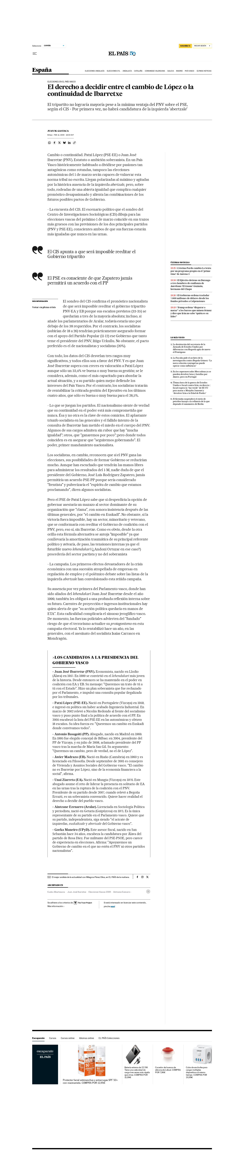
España (42, 70)
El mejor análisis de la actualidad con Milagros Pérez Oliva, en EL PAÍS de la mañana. (90, 877)
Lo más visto (178, 337)
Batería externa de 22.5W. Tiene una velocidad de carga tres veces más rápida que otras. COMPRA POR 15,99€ (137, 1072)
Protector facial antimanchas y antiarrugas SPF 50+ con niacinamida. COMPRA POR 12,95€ (90, 1081)
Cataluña (138, 71)
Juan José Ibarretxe (76, 892)
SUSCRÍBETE (185, 46)
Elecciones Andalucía (94, 71)
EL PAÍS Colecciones (109, 1038)
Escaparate (38, 1038)
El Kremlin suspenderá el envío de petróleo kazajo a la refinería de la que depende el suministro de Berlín (191, 401)
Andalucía (127, 71)
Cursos (52, 1038)
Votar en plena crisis (44, 307)
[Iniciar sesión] (202, 46)
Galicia (170, 71)
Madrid (179, 71)
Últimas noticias (204, 71)
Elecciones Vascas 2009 (100, 892)
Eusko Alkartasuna (56, 892)
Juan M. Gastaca (58, 130)
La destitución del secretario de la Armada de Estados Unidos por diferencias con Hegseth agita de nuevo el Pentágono (191, 348)
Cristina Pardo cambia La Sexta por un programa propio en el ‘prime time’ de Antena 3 (191, 271)
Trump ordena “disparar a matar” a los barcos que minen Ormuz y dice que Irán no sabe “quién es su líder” (191, 312)
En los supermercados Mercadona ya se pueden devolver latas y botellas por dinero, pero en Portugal (192, 374)
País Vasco (189, 71)
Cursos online (68, 1038)
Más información (55, 906)
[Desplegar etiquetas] (148, 891)
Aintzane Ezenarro (121, 892)
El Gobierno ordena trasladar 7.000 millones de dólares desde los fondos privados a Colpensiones (190, 298)
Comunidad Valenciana (155, 71)
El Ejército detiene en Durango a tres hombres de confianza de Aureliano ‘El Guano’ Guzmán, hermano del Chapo (190, 285)
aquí (113, 906)
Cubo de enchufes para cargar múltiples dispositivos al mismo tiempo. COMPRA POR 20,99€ (196, 1072)
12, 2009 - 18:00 (64, 135)
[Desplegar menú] (34, 53)
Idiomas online (86, 1038)
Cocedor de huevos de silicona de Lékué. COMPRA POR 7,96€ (168, 1070)
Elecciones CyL (113, 71)
